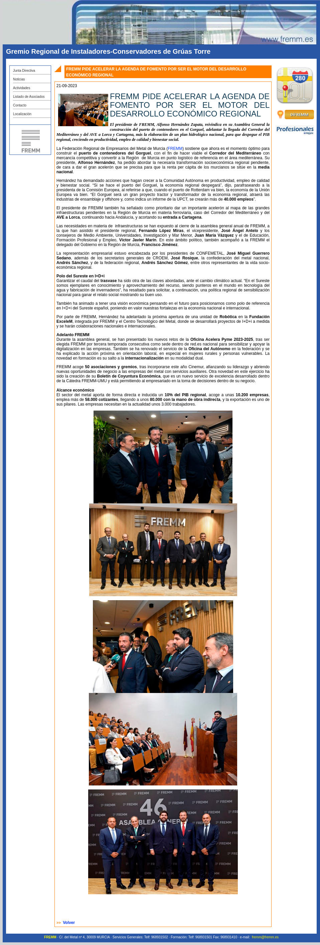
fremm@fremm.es (265, 937)
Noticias (19, 79)
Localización (22, 114)
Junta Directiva (24, 70)
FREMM (175, 148)
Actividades (21, 88)
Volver (69, 922)
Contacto (19, 105)
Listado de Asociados (29, 96)
